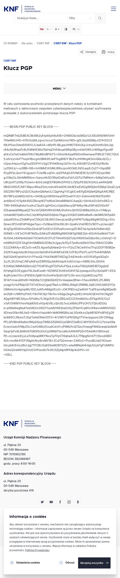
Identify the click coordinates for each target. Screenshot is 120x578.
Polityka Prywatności (37, 550)
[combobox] (75, 29)
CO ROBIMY (11, 43)
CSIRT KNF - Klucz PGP (68, 43)
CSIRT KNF (43, 43)
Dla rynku (27, 43)
